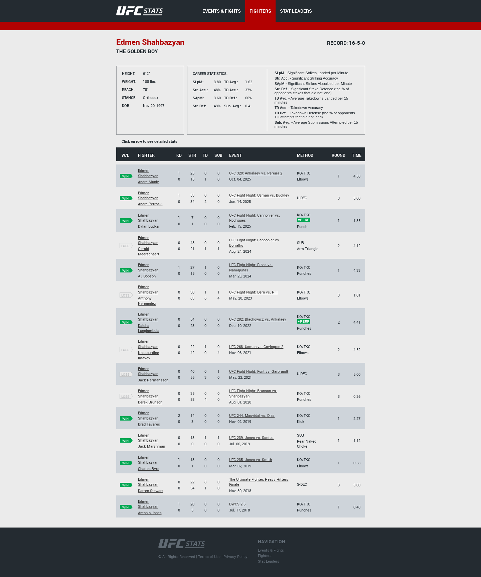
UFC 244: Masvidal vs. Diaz (252, 415)
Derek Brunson (150, 402)
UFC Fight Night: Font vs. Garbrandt (258, 371)
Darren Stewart (150, 490)
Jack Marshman (151, 446)
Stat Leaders (268, 561)
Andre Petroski (150, 203)
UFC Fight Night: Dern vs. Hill (253, 292)
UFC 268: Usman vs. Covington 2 (256, 346)
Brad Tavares (149, 424)
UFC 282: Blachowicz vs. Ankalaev (257, 319)
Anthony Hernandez (147, 301)
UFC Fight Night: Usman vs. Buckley (259, 195)
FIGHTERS (260, 11)
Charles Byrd (148, 468)
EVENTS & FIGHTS (221, 11)
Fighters (265, 555)
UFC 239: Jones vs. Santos (251, 437)
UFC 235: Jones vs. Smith (250, 459)
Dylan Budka (148, 226)
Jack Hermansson (153, 379)
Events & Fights (271, 550)
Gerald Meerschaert (148, 251)
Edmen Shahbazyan (148, 173)
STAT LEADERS (296, 11)
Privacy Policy (235, 556)
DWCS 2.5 (237, 503)
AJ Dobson (147, 275)
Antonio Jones (150, 512)
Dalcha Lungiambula (148, 328)
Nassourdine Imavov (148, 355)
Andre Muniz (148, 181)
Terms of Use (209, 556)
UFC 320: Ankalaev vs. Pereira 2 (255, 173)
